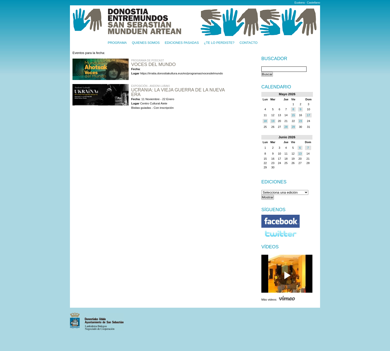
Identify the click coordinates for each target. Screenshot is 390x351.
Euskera (300, 2)
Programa (117, 43)
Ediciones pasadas (182, 43)
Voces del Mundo (153, 64)
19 (272, 121)
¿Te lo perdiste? (219, 43)
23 (300, 121)
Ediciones (274, 181)
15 (293, 115)
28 (285, 126)
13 (299, 153)
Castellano (313, 2)
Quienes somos (146, 43)
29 (293, 126)
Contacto (248, 43)
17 (308, 115)
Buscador (274, 59)
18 (265, 121)
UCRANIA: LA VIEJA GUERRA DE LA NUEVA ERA (178, 92)
